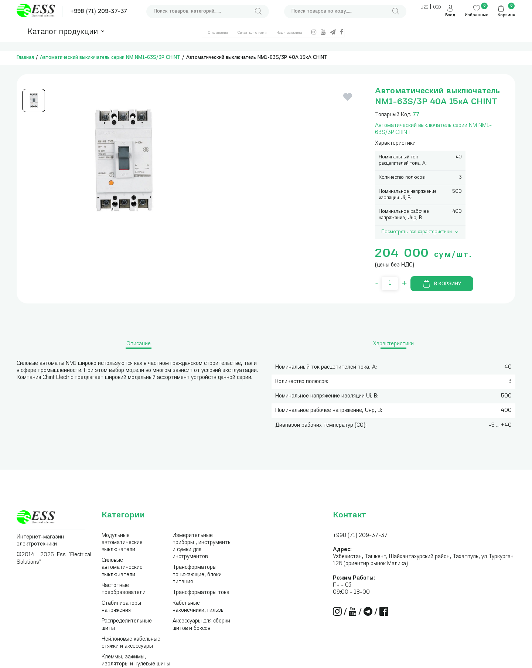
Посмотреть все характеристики (420, 232)
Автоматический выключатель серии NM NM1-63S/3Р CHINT (110, 57)
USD (437, 8)
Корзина (506, 15)
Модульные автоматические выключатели (122, 543)
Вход (450, 15)
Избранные (476, 15)
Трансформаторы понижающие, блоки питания (197, 574)
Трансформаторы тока (201, 592)
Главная (25, 57)
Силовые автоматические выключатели (122, 567)
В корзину (442, 284)
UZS (424, 8)
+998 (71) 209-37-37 (98, 11)
